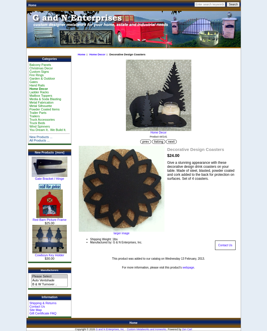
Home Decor (97, 54)
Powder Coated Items (44, 109)
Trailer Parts (38, 112)
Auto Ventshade (49, 280)
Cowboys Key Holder (49, 254)
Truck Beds (37, 123)
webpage (188, 267)
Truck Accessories (42, 119)
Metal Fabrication (41, 102)
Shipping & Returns (43, 303)
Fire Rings (36, 75)
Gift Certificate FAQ (43, 313)
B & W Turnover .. (49, 284)
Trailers (34, 116)
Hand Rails (37, 85)
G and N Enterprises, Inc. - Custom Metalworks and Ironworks (131, 329)
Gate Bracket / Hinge (49, 177)
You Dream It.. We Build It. (47, 130)
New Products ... (41, 137)
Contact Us (37, 306)
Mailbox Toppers (40, 95)
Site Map (35, 310)
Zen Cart (187, 329)
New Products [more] (49, 152)
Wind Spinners (39, 126)
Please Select (49, 276)
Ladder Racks (39, 92)
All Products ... (39, 140)
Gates (33, 82)
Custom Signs (39, 71)
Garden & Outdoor (42, 78)
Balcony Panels (40, 64)
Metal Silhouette (40, 106)
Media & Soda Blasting (45, 99)
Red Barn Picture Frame (50, 218)
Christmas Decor (41, 68)
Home (33, 5)
